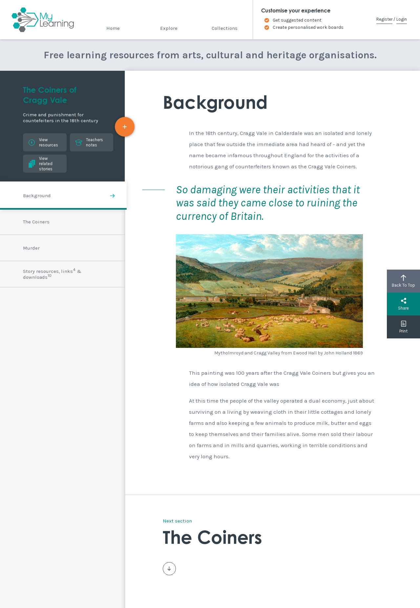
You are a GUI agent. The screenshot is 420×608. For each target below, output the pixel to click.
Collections (225, 28)
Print (403, 326)
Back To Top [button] (403, 281)
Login (401, 19)
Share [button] (403, 304)
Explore (169, 28)
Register (384, 19)
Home (113, 28)
